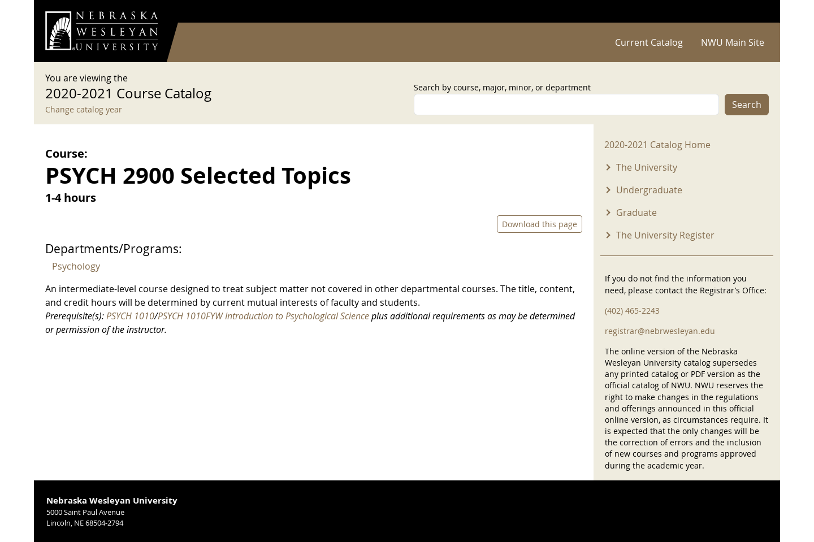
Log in (754, 11)
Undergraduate (649, 190)
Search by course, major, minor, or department (502, 87)
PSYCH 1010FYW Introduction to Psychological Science (263, 316)
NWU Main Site (732, 42)
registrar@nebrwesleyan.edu (660, 331)
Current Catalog (649, 42)
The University (646, 167)
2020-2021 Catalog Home (657, 144)
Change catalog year (83, 109)
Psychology (76, 266)
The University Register (665, 235)
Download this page (539, 224)
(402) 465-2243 (632, 310)
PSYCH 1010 (130, 316)
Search (746, 104)
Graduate (636, 212)
